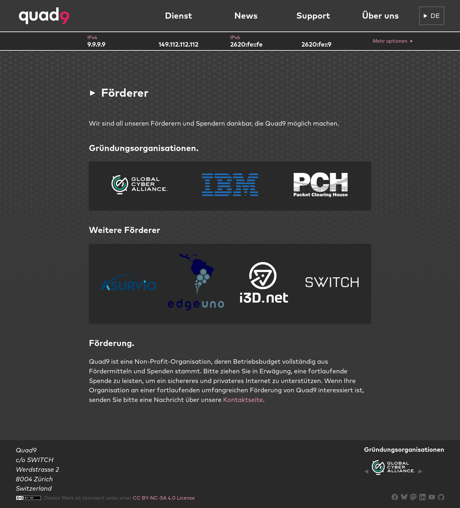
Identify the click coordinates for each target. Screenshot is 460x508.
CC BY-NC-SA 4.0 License (164, 498)
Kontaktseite (243, 400)
